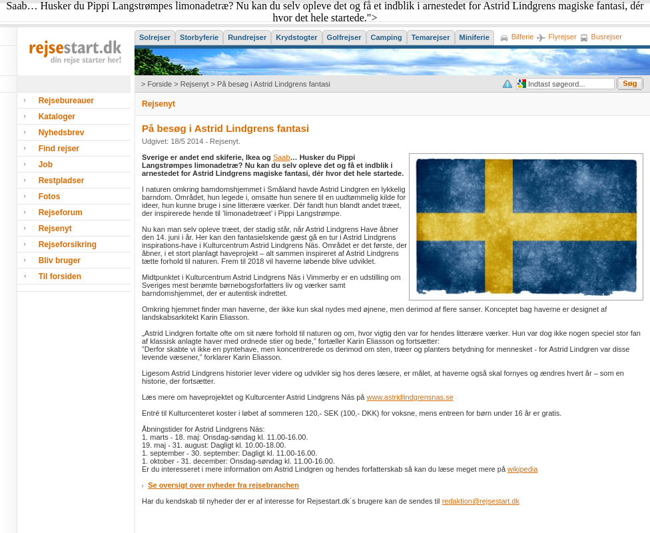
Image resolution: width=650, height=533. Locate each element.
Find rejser (59, 148)
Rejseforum (61, 212)
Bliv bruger (60, 260)
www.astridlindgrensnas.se (410, 397)
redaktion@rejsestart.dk (480, 501)
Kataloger (57, 116)
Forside (159, 84)
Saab (281, 157)
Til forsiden (60, 276)
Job (46, 164)
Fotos (50, 196)
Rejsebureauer (66, 100)
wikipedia (522, 469)
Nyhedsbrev (62, 132)
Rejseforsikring (68, 244)
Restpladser (62, 180)
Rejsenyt (194, 84)
